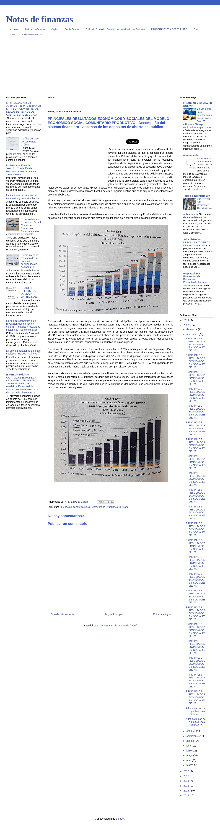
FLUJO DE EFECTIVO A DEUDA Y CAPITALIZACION (31, 292)
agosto (190, 740)
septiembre (192, 736)
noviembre (192, 334)
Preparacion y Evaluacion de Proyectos (191, 276)
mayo (189, 755)
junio (189, 750)
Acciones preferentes (35, 29)
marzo (190, 765)
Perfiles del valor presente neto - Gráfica (30, 141)
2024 (186, 320)
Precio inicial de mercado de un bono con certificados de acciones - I (29, 261)
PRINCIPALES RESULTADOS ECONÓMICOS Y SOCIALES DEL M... (196, 344)
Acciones (13, 29)
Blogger (120, 818)
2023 (186, 325)
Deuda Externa (72, 29)
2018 (186, 776)
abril (189, 760)
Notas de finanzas (39, 19)
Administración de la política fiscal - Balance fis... (196, 711)
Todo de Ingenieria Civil (197, 195)
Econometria (190, 155)
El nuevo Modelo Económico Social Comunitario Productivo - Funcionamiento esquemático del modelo (23, 226)
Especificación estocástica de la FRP (204, 161)
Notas (12, 34)
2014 (186, 790)
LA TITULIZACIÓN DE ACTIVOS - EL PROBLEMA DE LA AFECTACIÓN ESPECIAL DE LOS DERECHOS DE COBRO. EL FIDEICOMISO (23, 108)
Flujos (196, 29)
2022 (186, 771)
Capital (54, 29)
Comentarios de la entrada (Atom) (118, 625)
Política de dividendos (32, 34)
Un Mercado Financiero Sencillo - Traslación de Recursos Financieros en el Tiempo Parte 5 (21, 170)
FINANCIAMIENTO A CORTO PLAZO (169, 29)
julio (188, 745)
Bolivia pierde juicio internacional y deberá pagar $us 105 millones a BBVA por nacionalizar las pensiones (197, 118)
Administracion (192, 239)
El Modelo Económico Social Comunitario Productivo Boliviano (115, 29)
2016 (186, 780)
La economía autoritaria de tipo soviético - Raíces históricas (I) (23, 352)
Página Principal (114, 614)
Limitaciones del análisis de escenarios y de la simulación (22, 197)
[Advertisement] (110, 67)
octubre (190, 731)
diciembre (192, 329)
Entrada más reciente (62, 614)
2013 (186, 795)
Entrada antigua (162, 614)
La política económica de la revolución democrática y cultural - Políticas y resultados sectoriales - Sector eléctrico (23, 325)
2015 (186, 785)
